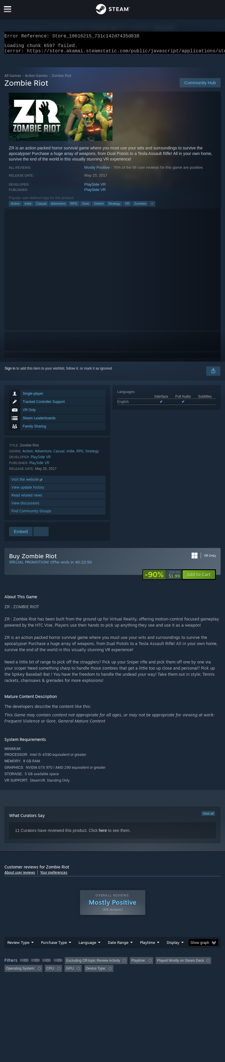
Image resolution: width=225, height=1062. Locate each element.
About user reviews (19, 876)
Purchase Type (54, 946)
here (103, 834)
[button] (198, 578)
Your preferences (53, 876)
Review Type (18, 946)
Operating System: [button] (20, 972)
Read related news (26, 498)
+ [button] (152, 207)
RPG (73, 207)
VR (127, 207)
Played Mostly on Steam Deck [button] (180, 964)
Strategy (114, 207)
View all (208, 817)
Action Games (36, 79)
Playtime (147, 946)
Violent (98, 207)
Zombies (140, 207)
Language (87, 946)
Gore (85, 207)
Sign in (10, 372)
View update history (27, 491)
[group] (112, 968)
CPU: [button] (50, 972)
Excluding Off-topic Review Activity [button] (93, 964)
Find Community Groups (31, 514)
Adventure (58, 207)
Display (173, 946)
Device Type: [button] (96, 972)
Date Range (118, 946)
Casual (41, 207)
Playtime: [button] (138, 964)
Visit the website (27, 483)
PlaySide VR (95, 188)
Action (15, 207)
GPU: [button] (70, 972)
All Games (12, 79)
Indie (28, 207)
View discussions (25, 506)
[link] (162, 578)
